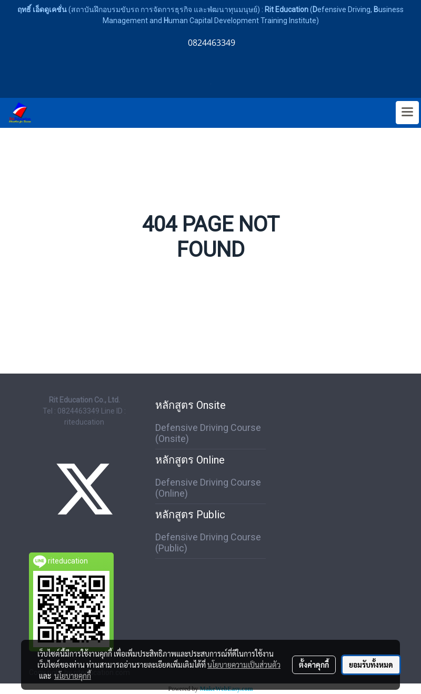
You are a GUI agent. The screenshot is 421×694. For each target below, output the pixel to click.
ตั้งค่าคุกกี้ (314, 664)
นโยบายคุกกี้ (72, 675)
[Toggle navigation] (407, 112)
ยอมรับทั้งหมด (371, 664)
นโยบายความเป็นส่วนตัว (243, 664)
